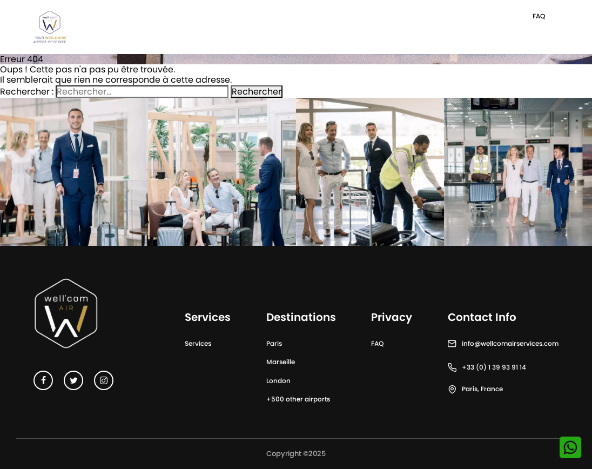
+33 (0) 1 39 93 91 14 (494, 367)
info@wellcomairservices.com (510, 343)
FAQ (539, 16)
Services (198, 343)
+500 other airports (298, 399)
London (278, 380)
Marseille (280, 361)
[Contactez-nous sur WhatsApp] (570, 447)
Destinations (301, 317)
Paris (274, 343)
